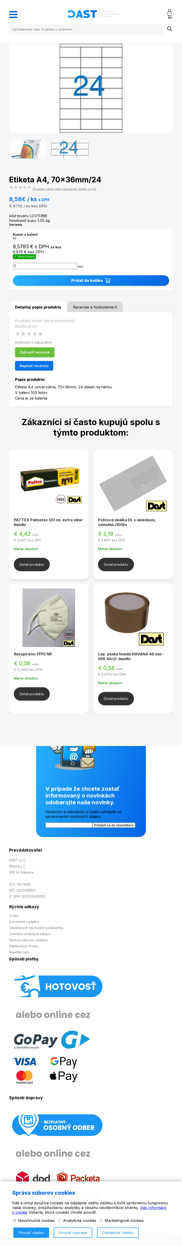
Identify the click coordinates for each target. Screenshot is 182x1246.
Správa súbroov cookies (28, 940)
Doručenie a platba (24, 922)
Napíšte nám (19, 952)
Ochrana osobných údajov (30, 934)
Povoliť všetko (31, 1232)
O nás (13, 916)
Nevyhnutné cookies (34, 1220)
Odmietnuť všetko (117, 1232)
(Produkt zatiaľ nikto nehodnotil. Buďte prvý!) (64, 189)
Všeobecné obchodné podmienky (36, 928)
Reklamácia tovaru (23, 946)
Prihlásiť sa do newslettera (113, 825)
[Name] (169, 29)
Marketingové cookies (122, 1220)
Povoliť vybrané (73, 1232)
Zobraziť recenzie (35, 352)
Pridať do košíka (90, 280)
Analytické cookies (77, 1220)
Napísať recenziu (34, 366)
